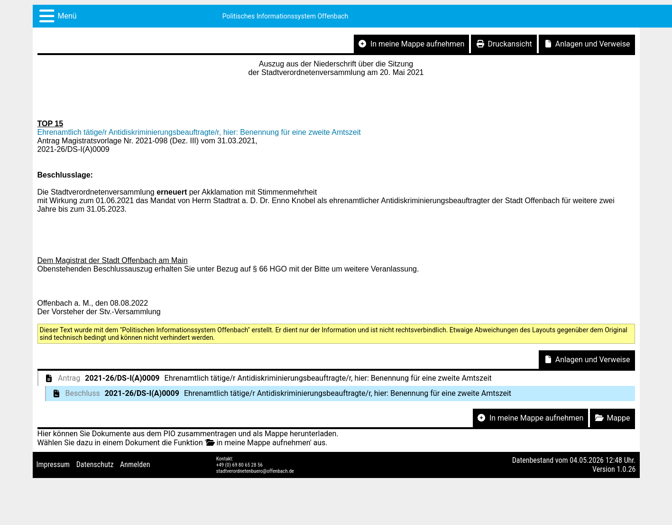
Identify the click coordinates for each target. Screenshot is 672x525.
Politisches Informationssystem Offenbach (285, 16)
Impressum (53, 464)
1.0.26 (626, 469)
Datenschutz (95, 464)
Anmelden (135, 464)
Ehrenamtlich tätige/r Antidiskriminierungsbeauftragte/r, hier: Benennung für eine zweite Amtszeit (199, 132)
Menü (67, 15)
